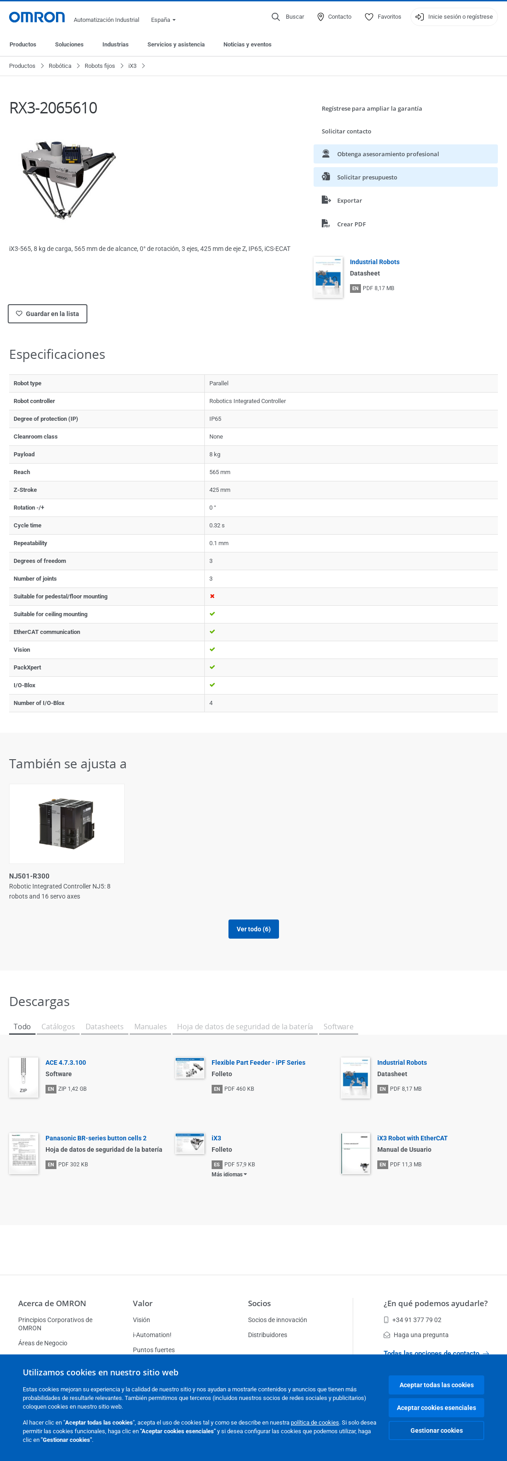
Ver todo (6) (254, 929)
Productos (23, 44)
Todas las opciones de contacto (436, 1353)
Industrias (115, 44)
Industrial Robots (375, 262)
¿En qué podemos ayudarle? (436, 1303)
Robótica (60, 65)
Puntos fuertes (154, 1350)
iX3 (132, 65)
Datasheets (105, 1027)
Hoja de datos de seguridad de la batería (245, 1027)
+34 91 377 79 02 (412, 1319)
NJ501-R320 (154, 876)
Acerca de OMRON (52, 1303)
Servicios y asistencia (176, 44)
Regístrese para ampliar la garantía (372, 108)
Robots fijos (100, 65)
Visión (141, 1319)
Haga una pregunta (416, 1334)
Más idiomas (227, 1174)
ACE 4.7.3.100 (66, 1062)
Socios (259, 1303)
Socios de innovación (277, 1319)
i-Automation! (152, 1334)
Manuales (150, 1027)
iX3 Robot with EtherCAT (412, 1138)
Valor (142, 1303)
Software (339, 1027)
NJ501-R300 (29, 876)
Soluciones (69, 44)
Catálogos (58, 1027)
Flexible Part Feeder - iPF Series (258, 1062)
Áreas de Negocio (42, 1343)
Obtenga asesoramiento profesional (380, 153)
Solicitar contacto (346, 131)
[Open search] (288, 17)
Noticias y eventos (247, 44)
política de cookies (315, 1422)
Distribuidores (267, 1334)
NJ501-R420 (403, 876)
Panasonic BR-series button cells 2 (96, 1138)
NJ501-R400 (278, 876)
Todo (22, 1027)
